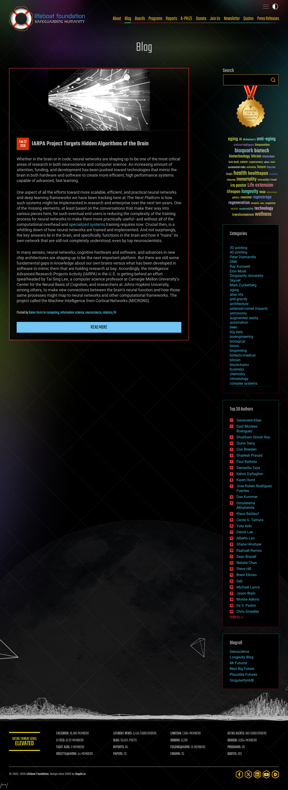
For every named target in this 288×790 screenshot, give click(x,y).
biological (237, 341)
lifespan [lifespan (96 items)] (233, 191)
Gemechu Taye (248, 468)
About (117, 18)
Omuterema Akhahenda (245, 505)
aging (234, 290)
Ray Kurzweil (240, 266)
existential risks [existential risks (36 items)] (236, 167)
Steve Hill (243, 569)
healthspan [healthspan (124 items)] (258, 173)
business (237, 369)
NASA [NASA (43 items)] (262, 192)
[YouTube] (266, 774)
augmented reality (244, 318)
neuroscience (93, 313)
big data (236, 332)
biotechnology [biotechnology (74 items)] (239, 156)
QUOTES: (232, 754)
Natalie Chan (246, 563)
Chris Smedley (247, 611)
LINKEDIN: (176, 733)
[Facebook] (239, 774)
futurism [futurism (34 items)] (271, 167)
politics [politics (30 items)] (235, 197)
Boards (140, 18)
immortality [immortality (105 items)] (246, 179)
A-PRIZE (186, 18)
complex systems (243, 383)
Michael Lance (248, 587)
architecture (239, 304)
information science (72, 313)
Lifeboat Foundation (38, 774)
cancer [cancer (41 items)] (244, 162)
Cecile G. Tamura (249, 520)
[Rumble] (275, 774)
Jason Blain (245, 593)
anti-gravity (239, 299)
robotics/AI (109, 313)
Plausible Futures (243, 674)
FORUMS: (176, 754)
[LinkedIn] (257, 774)
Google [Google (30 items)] (229, 174)
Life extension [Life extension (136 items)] (260, 185)
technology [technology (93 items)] (263, 208)
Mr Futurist (238, 663)
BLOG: (117, 740)
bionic (234, 346)
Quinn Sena (245, 443)
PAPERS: (119, 754)
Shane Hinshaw (248, 544)
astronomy (238, 313)
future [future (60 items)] (261, 167)
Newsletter (232, 18)
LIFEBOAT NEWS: (123, 733)
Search (273, 79)
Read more (99, 327)
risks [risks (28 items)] (262, 203)
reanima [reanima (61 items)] (246, 197)
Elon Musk (238, 271)
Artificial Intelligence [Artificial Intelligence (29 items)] (244, 145)
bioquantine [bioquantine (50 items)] (262, 145)
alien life (236, 294)
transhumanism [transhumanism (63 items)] (243, 215)
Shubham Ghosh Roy (253, 437)
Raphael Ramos (249, 550)
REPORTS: (119, 747)
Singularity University (246, 276)
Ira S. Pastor (246, 605)
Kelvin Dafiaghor (249, 474)
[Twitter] (248, 774)
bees (233, 327)
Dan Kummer (246, 497)
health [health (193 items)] (240, 173)
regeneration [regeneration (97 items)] (239, 202)
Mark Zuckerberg (243, 285)
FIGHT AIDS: (64, 747)
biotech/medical (243, 355)
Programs (155, 18)
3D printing (238, 248)
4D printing (238, 252)
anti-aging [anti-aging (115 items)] (266, 139)
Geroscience (239, 651)
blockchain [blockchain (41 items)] (268, 157)
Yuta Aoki (244, 526)
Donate (201, 18)
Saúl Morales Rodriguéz (246, 428)
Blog (128, 18)
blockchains (239, 365)
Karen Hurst (36, 313)
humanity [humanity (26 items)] (273, 174)
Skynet (235, 280)
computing (52, 313)
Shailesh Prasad (249, 455)
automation (239, 322)
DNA (233, 262)
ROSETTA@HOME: (67, 754)
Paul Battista (246, 462)
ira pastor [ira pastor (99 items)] (238, 185)
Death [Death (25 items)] (272, 162)
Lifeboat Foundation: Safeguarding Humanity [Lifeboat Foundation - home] (47, 18)
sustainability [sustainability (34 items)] (246, 209)
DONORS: (176, 740)
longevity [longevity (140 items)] (249, 192)
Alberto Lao (245, 538)
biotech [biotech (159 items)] (261, 151)
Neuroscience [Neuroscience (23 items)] (272, 192)
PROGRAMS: (234, 747)
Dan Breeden (246, 449)
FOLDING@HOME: (181, 747)
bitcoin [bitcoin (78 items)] (256, 156)
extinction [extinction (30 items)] (251, 167)
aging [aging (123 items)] (233, 139)
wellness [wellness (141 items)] (263, 214)
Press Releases (268, 18)
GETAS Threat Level (25, 742)
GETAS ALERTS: (236, 733)
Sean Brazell (246, 556)
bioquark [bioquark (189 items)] (244, 151)
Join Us (215, 18)
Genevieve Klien (248, 420)
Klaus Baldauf (247, 514)
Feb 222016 (23, 144)
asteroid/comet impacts (249, 308)
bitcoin (235, 360)
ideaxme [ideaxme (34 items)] (231, 180)
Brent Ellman (246, 575)
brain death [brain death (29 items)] (234, 162)
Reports (171, 18)
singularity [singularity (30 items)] (270, 203)
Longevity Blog (241, 657)
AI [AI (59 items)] (240, 139)
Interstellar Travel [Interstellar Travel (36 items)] (267, 180)
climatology (239, 379)
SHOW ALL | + (236, 617)
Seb (239, 581)
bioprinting (238, 350)
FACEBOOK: (63, 733)
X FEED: (61, 740)
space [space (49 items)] (234, 209)
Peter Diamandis (243, 257)
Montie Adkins (247, 599)
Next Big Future (242, 669)
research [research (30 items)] (255, 203)
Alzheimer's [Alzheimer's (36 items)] (249, 139)
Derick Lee (244, 532)
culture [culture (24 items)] (266, 162)
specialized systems (87, 224)
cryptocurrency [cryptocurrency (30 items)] (256, 162)
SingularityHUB (242, 680)
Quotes (248, 18)
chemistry (237, 374)
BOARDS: (233, 740)
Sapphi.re (80, 774)
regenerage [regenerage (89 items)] (262, 197)
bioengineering (241, 336)
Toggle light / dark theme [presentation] (275, 6)
